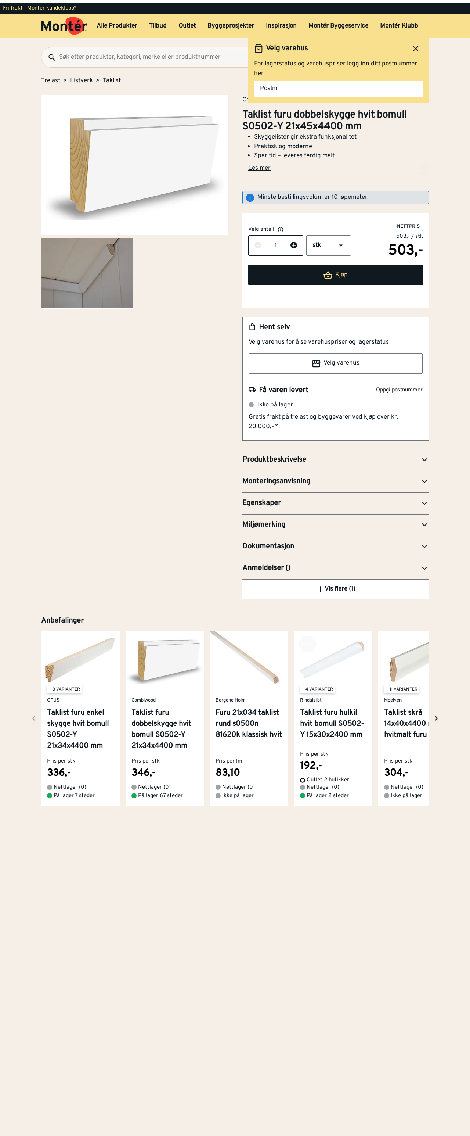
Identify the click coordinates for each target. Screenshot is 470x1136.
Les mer (259, 165)
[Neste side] (33, 852)
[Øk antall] (294, 243)
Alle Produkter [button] (117, 23)
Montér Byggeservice (338, 23)
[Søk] (48, 54)
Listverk (81, 78)
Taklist (112, 78)
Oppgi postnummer (399, 387)
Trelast (50, 78)
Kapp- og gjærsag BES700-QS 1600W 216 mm (319, 617)
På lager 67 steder (160, 929)
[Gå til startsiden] (64, 23)
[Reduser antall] (258, 243)
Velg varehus (335, 360)
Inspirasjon (281, 23)
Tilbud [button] (158, 23)
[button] (328, 242)
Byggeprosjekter (230, 23)
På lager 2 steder (328, 929)
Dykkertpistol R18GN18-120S (315, 669)
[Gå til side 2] (87, 270)
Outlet (187, 23)
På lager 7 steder (74, 929)
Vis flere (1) (335, 723)
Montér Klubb (399, 23)
